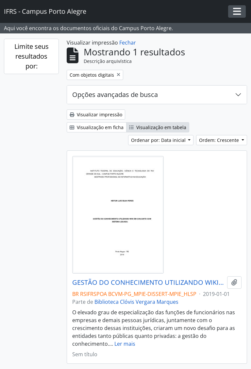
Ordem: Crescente (219, 140)
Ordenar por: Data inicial (159, 140)
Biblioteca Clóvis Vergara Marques (136, 301)
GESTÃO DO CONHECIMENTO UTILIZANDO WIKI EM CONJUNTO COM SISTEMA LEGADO (148, 282)
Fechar (127, 42)
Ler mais (124, 343)
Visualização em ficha (97, 127)
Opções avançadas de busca (115, 94)
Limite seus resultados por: (31, 56)
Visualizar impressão (96, 114)
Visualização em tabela (157, 127)
